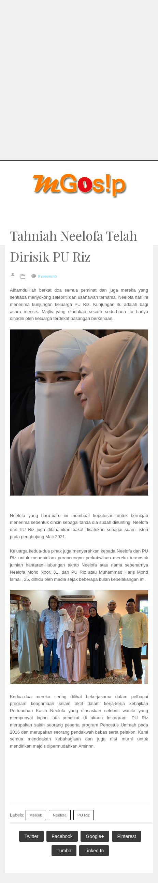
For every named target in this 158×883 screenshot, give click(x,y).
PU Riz (83, 815)
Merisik (35, 815)
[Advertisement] (79, 79)
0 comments (47, 276)
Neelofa (60, 815)
